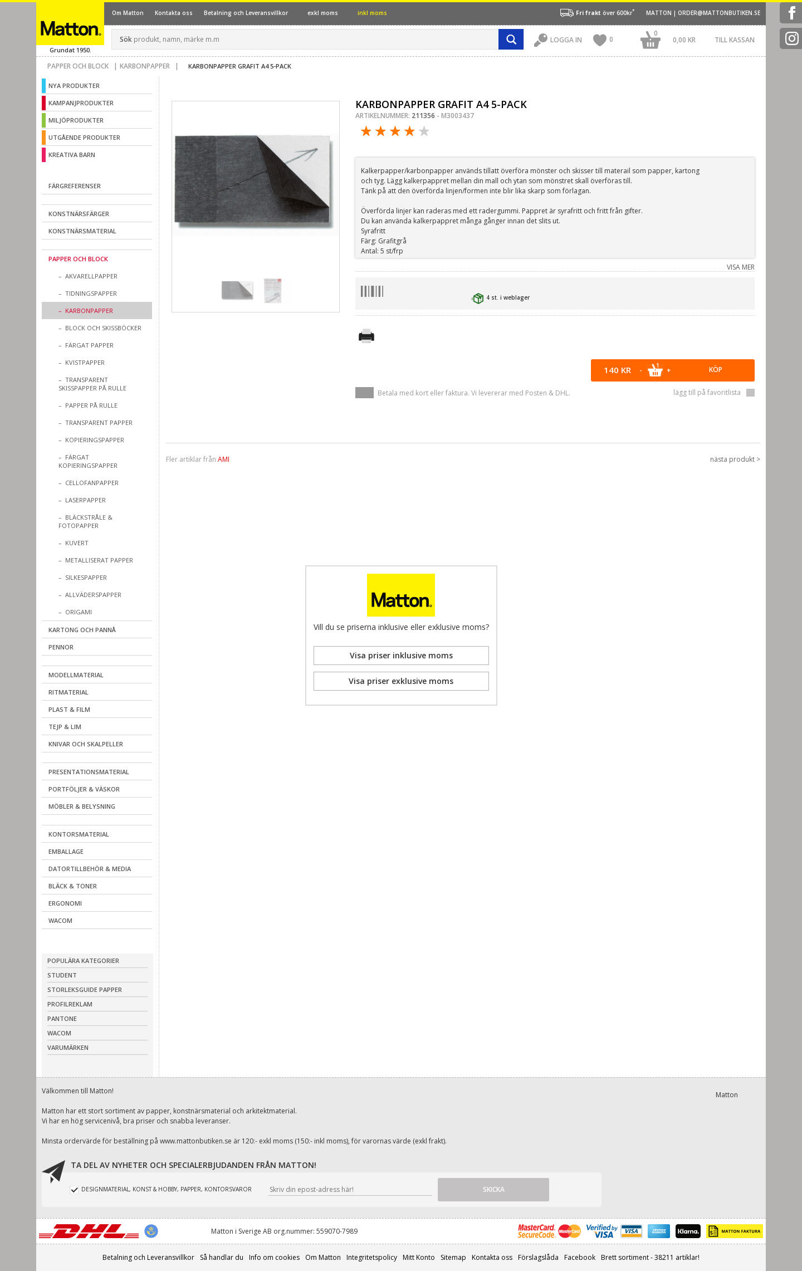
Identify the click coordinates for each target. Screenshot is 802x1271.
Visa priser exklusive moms (401, 681)
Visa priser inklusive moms (401, 655)
